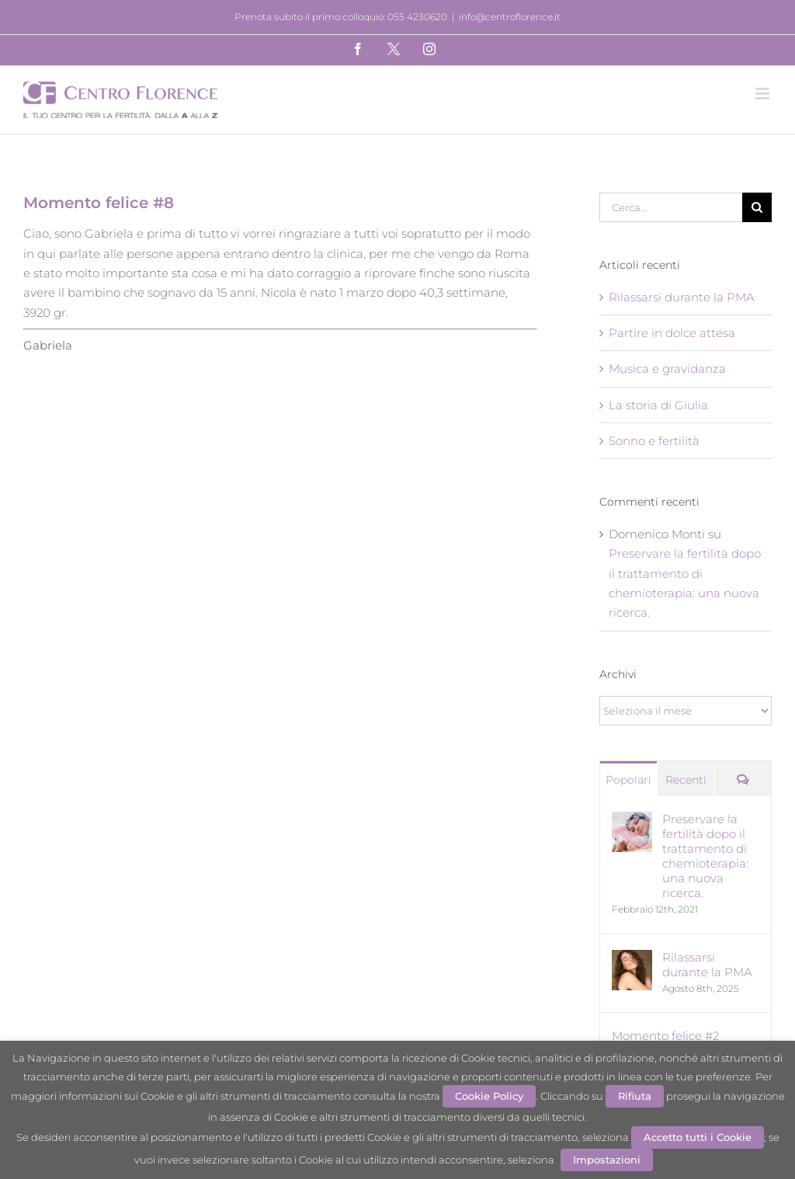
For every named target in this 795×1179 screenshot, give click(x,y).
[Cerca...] (670, 207)
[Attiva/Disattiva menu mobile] (763, 93)
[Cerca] (757, 207)
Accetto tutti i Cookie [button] (698, 1137)
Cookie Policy (489, 1096)
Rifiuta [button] (634, 1096)
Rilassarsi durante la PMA (682, 297)
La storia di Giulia (658, 405)
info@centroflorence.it (510, 17)
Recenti (685, 780)
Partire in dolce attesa (672, 332)
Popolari (628, 780)
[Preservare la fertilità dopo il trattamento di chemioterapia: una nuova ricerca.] (632, 821)
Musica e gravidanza (667, 368)
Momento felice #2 (665, 1035)
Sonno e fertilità (654, 440)
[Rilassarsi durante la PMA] (632, 959)
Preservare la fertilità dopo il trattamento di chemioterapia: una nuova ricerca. (705, 856)
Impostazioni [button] (607, 1159)
